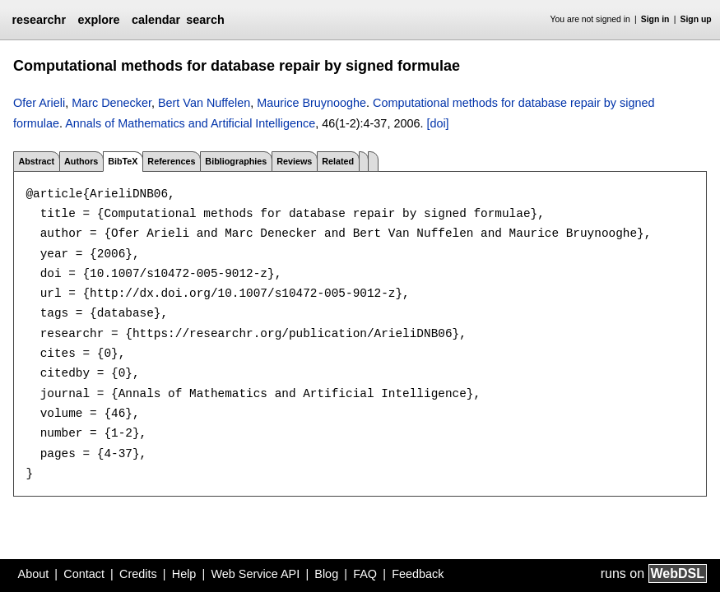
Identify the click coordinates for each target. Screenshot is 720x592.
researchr (39, 19)
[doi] (437, 123)
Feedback (418, 573)
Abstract (36, 161)
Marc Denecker (111, 102)
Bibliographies (236, 161)
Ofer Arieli (39, 102)
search (205, 19)
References (171, 161)
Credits (138, 573)
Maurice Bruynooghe (311, 102)
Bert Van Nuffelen (204, 102)
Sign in (655, 19)
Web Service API (255, 573)
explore (98, 19)
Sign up (696, 19)
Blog (326, 573)
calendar (156, 19)
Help (184, 573)
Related (338, 161)
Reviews (294, 161)
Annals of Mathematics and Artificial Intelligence (190, 123)
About (33, 573)
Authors (81, 161)
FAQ (365, 573)
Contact (84, 573)
